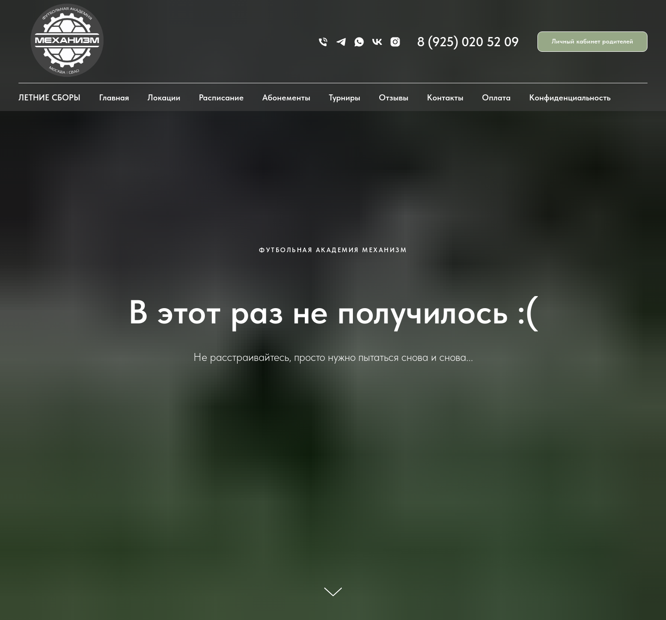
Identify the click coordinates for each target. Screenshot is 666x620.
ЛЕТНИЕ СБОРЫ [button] (49, 97)
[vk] (377, 42)
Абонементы (286, 97)
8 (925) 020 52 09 (468, 42)
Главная (114, 97)
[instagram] (395, 42)
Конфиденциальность (569, 97)
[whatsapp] (359, 42)
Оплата (496, 97)
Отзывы (393, 97)
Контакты (445, 97)
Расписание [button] (221, 97)
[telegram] (341, 42)
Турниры (344, 97)
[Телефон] (323, 42)
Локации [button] (164, 97)
